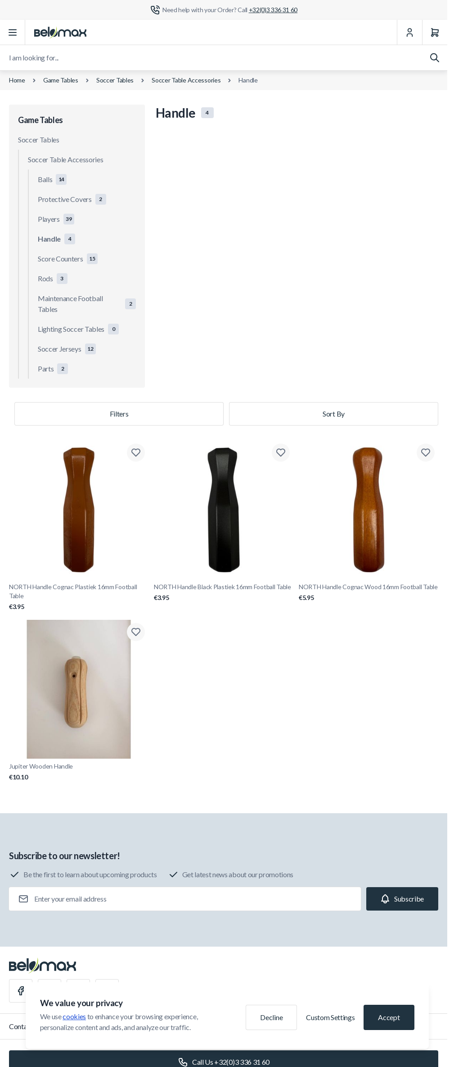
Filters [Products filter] (119, 413)
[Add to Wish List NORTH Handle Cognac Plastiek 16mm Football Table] (136, 453)
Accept (389, 1017)
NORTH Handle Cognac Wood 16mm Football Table (368, 592)
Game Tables (60, 80)
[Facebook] (20, 991)
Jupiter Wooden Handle (78, 772)
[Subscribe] (402, 899)
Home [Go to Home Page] (17, 80)
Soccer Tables (115, 80)
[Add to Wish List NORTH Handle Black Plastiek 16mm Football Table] (281, 453)
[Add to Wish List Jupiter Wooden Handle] (136, 632)
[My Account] (409, 32)
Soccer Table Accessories (186, 80)
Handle (247, 80)
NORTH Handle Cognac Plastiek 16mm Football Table (78, 597)
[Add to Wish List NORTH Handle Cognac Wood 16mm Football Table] (426, 453)
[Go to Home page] (60, 32)
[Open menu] (12, 32)
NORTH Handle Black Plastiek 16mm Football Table (223, 592)
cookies (74, 1016)
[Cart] (434, 32)
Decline (271, 1017)
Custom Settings (330, 1017)
